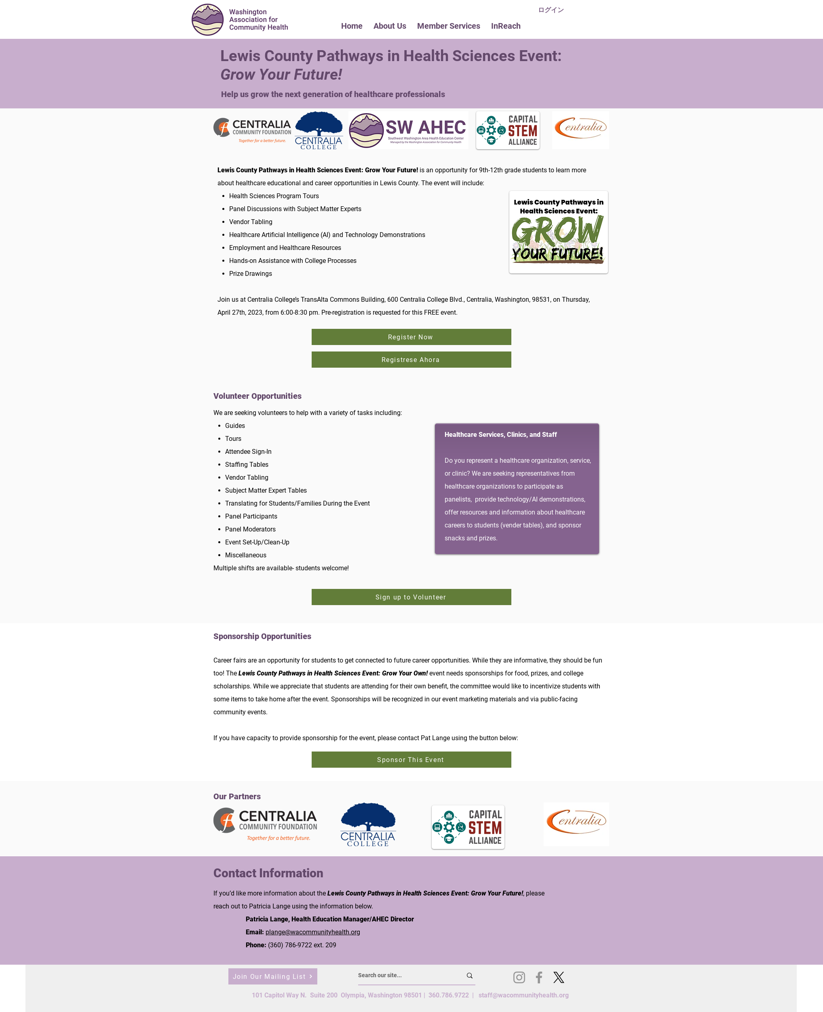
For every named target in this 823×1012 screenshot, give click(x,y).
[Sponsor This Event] (411, 760)
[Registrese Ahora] (411, 359)
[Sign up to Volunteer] (411, 597)
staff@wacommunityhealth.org (524, 995)
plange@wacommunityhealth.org (313, 932)
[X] (559, 977)
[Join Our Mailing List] (272, 976)
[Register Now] (411, 337)
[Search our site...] (404, 975)
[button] (390, 25)
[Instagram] (519, 977)
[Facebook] (539, 977)
